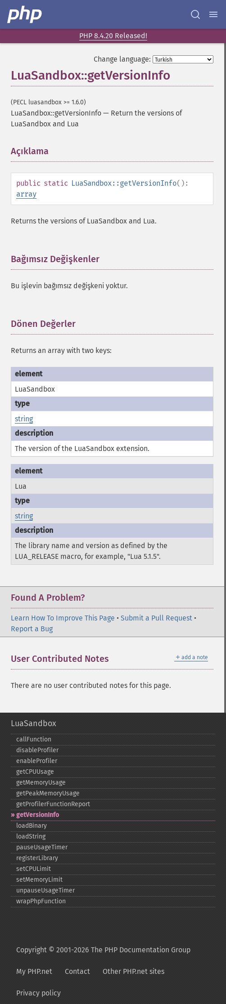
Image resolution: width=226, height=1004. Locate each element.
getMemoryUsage (41, 782)
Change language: (122, 59)
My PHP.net (34, 971)
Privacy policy (38, 993)
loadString (30, 836)
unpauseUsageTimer (45, 890)
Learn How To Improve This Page (63, 618)
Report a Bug (32, 629)
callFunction (33, 739)
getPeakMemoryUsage (48, 793)
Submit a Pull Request (156, 618)
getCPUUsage (35, 772)
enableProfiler (36, 761)
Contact (77, 971)
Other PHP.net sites (133, 971)
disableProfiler (37, 750)
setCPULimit (33, 869)
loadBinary (31, 826)
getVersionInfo (37, 815)
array (26, 194)
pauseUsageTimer (42, 847)
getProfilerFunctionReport (53, 804)
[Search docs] (195, 14)
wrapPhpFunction (41, 901)
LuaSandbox (33, 723)
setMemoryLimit (39, 880)
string (24, 419)
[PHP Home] (25, 14)
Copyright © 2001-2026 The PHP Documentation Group (103, 950)
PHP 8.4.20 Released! (113, 35)
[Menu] (213, 14)
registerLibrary (37, 858)
